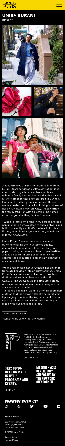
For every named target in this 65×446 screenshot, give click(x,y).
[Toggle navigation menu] (59, 5)
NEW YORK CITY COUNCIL (45, 380)
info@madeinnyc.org (14, 427)
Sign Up (10, 390)
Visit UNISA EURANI (14, 313)
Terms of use (11, 437)
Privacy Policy (11, 440)
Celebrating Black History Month (24, 318)
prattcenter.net (31, 357)
